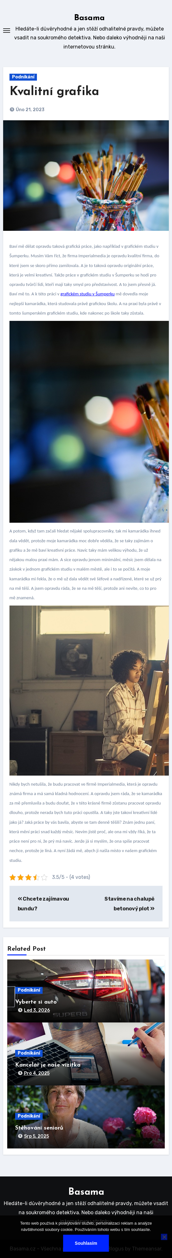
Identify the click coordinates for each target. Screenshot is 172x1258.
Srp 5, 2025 (36, 1136)
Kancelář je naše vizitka (47, 1065)
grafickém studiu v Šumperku (88, 294)
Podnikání (23, 77)
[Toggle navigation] (6, 30)
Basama (89, 18)
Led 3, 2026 (37, 1010)
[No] (164, 1237)
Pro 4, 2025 (37, 1073)
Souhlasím (86, 1243)
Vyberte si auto (36, 1002)
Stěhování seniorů (39, 1128)
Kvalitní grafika (54, 92)
